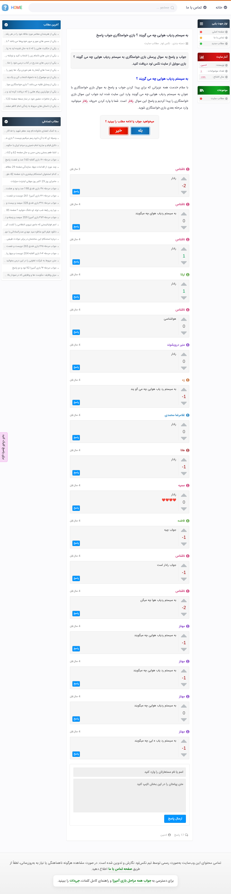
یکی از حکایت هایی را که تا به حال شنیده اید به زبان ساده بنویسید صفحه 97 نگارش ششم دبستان (30, 49)
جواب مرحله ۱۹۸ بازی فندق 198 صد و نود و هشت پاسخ (30, 189)
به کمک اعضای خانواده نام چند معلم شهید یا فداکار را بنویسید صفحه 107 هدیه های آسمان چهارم (30, 131)
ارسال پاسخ (175, 818)
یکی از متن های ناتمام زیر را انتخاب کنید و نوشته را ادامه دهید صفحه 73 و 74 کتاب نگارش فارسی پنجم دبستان (30, 56)
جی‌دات (74, 881)
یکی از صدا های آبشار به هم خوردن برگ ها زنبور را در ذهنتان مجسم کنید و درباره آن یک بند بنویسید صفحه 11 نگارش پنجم (30, 70)
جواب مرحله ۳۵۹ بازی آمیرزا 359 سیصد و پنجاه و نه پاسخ (30, 218)
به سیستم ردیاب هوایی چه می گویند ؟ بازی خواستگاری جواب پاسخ (142, 35)
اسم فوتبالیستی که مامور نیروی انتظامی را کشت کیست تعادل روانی (30, 225)
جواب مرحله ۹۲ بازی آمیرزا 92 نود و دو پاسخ (34, 268)
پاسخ (76, 192)
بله (140, 130)
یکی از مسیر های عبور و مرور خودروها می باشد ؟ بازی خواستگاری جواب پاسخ (30, 41)
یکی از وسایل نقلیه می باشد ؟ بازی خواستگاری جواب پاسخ (30, 85)
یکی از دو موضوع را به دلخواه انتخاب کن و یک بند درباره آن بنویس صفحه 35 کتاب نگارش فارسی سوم (30, 77)
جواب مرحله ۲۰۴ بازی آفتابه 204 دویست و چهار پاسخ (30, 254)
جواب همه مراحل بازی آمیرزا (131, 881)
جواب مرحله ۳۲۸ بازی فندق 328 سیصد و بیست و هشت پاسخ (30, 203)
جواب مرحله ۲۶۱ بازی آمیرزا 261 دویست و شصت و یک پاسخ (30, 196)
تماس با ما (194, 8)
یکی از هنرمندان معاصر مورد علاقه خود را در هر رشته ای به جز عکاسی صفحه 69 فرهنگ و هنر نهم (30, 34)
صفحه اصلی (218, 32)
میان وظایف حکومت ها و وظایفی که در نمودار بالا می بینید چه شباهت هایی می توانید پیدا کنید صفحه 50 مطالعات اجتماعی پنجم (30, 275)
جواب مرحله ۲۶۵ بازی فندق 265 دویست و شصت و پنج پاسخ (30, 246)
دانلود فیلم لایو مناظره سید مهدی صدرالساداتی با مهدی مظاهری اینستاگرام (30, 232)
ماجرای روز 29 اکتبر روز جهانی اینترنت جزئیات (33, 182)
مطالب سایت (217, 99)
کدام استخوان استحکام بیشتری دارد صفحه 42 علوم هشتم (30, 174)
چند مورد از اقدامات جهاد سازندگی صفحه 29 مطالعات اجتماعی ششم (30, 167)
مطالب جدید (218, 44)
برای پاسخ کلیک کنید (3, 446)
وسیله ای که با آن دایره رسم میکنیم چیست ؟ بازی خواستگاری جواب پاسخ (30, 138)
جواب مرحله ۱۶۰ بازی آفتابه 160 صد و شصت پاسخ (30, 160)
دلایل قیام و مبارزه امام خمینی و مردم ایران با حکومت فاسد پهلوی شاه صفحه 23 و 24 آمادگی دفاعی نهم (30, 145)
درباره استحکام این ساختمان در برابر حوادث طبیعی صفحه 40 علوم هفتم (30, 239)
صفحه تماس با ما (120, 869)
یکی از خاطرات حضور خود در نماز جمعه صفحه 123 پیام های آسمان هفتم (30, 99)
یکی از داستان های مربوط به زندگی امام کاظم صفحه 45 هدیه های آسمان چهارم (30, 106)
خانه (219, 8)
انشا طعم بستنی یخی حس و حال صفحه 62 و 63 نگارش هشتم (30, 153)
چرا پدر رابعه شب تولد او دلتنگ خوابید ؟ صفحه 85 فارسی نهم (30, 210)
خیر (119, 130)
